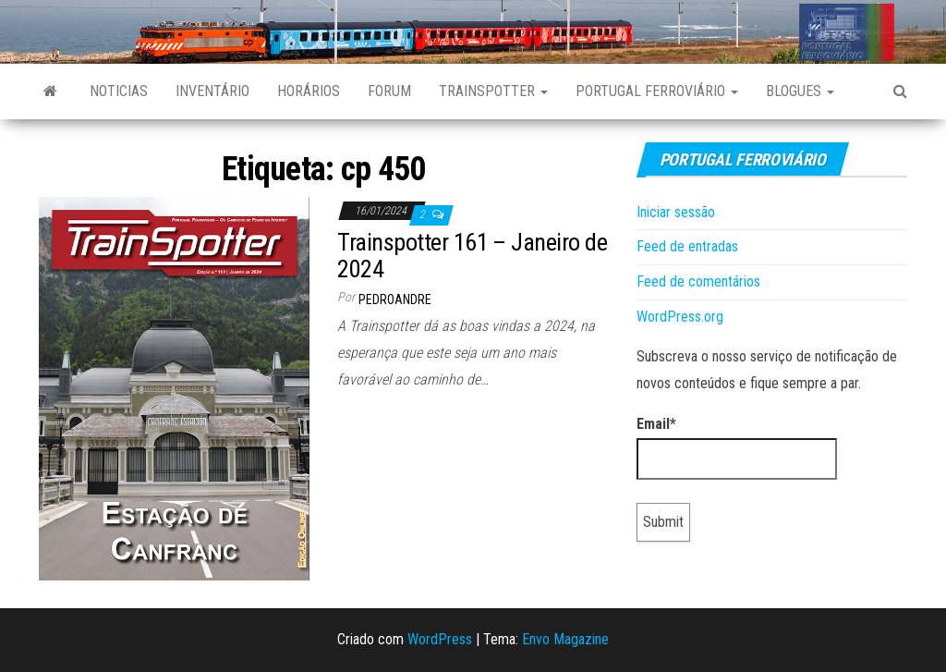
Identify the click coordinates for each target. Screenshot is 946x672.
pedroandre (394, 299)
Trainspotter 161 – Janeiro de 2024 (472, 255)
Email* (737, 447)
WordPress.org (680, 316)
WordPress (439, 639)
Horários (308, 91)
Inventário (212, 91)
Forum (389, 91)
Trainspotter (493, 91)
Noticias (119, 91)
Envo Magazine (565, 639)
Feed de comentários (698, 281)
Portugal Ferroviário (657, 91)
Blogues (800, 91)
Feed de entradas (687, 246)
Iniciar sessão (676, 212)
